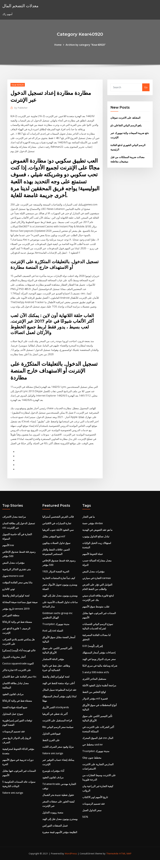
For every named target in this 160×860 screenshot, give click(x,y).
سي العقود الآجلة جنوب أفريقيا (58, 530)
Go (146, 87)
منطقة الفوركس (10, 615)
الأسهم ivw (8, 545)
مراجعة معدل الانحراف (14, 516)
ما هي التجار (88, 516)
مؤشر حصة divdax (92, 523)
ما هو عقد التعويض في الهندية (97, 530)
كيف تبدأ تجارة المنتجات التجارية (58, 578)
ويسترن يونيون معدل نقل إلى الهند (60, 595)
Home (58, 44)
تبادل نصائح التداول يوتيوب (95, 536)
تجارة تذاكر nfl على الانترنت (16, 670)
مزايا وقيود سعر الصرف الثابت (58, 746)
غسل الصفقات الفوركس (55, 825)
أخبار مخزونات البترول (13, 657)
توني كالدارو (8, 589)
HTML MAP (125, 853)
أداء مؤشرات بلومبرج (53, 771)
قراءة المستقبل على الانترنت (57, 720)
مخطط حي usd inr (92, 744)
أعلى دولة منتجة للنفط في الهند (58, 683)
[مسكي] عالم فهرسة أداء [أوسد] (19, 650)
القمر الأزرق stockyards (55, 707)
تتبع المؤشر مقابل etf (53, 536)
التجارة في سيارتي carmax (96, 578)
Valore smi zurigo (12, 792)
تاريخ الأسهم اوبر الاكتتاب (95, 797)
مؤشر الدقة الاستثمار (53, 659)
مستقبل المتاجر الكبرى (94, 679)
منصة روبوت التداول (52, 812)
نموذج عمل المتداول (12, 714)
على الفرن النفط (51, 740)
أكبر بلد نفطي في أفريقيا (55, 714)
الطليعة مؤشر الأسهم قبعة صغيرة (59, 832)
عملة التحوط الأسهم (92, 554)
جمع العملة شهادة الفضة (14, 707)
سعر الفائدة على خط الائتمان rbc (19, 676)
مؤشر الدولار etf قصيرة (95, 698)
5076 (85, 817)
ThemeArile (112, 853)
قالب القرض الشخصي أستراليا (58, 516)
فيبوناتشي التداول (51, 733)
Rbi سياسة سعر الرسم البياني (57, 727)
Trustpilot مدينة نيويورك (55, 624)
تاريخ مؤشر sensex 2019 (15, 608)
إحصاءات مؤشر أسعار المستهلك (98, 652)
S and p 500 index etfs (95, 672)
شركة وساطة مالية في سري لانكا (99, 665)
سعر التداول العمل (91, 810)
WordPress (71, 853)
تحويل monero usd (12, 576)
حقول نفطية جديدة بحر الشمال (58, 795)
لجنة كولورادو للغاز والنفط (15, 595)
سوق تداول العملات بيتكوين (56, 543)
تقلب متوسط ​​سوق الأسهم (95, 606)
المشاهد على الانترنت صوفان (125, 117)
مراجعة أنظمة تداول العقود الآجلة (99, 685)
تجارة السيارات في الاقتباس (56, 523)
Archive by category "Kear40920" (86, 44)
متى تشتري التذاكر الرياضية (16, 569)
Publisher (21, 107)
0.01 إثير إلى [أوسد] (92, 646)
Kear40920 (18, 84)
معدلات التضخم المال (20, 5)
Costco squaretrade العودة (18, 663)
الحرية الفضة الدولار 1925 (55, 571)
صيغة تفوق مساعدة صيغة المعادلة (20, 602)
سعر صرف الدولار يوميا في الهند (99, 659)
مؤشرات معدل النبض (13, 562)
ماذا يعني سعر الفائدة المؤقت (17, 582)
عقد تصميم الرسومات (13, 731)
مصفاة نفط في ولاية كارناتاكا (17, 622)
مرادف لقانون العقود (13, 694)
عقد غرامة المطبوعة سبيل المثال (59, 689)
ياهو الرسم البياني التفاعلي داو (125, 125)
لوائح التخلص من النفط (94, 692)
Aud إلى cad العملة (52, 630)
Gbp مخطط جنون (91, 757)
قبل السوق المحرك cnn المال (97, 738)
